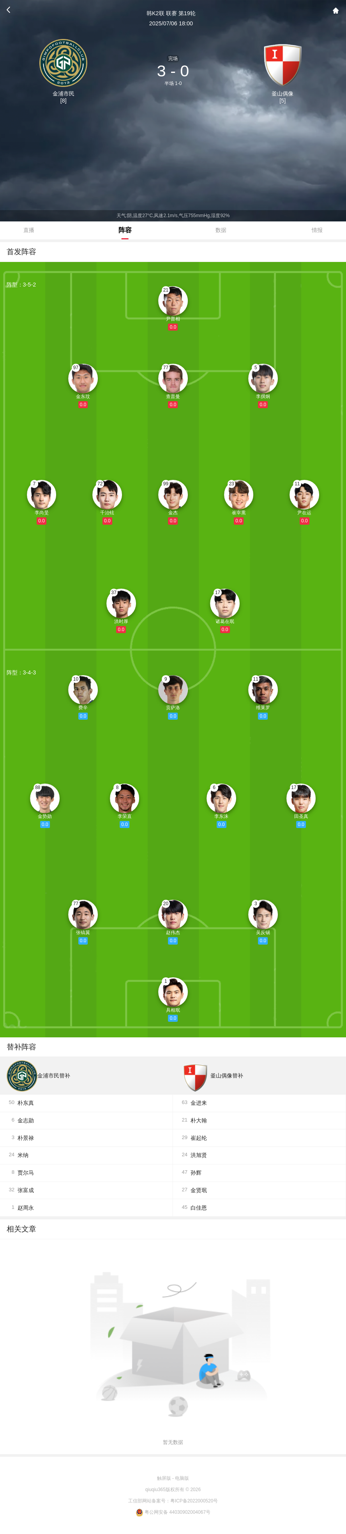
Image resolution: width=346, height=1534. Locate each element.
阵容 (125, 230)
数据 (220, 230)
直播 (28, 230)
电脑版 (182, 1478)
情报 (317, 230)
